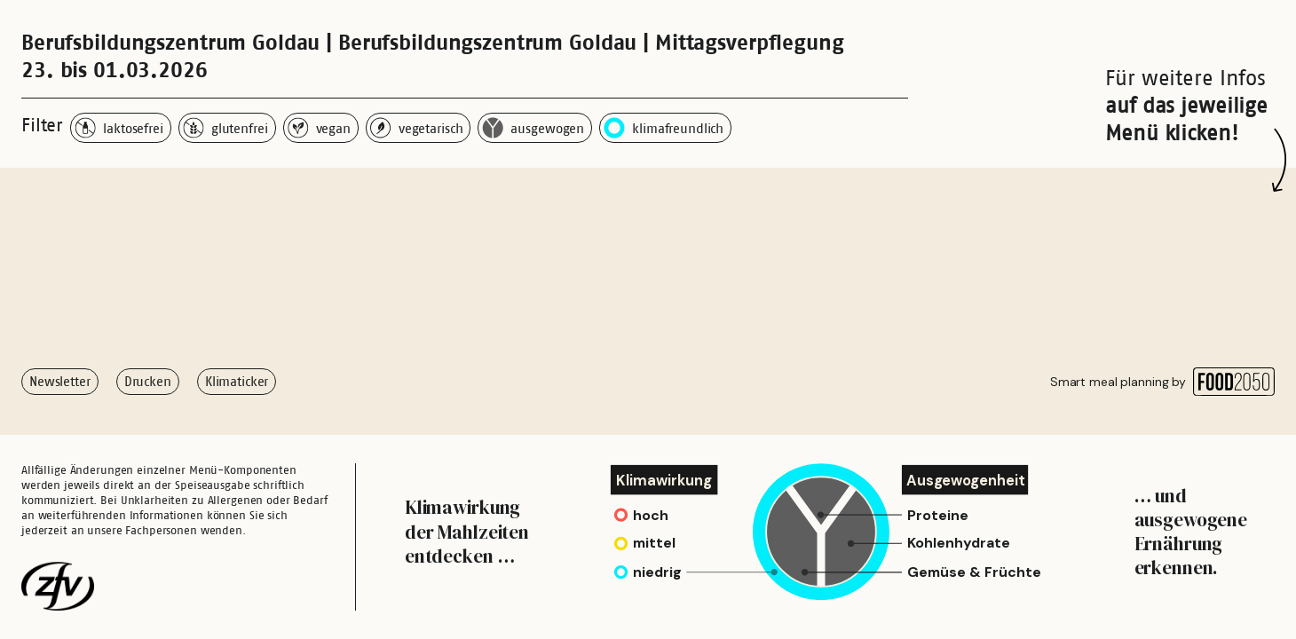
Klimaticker (237, 381)
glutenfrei (225, 127)
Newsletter (60, 381)
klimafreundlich (663, 127)
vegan (319, 127)
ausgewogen (533, 127)
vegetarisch (416, 127)
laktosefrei (119, 127)
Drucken (147, 381)
